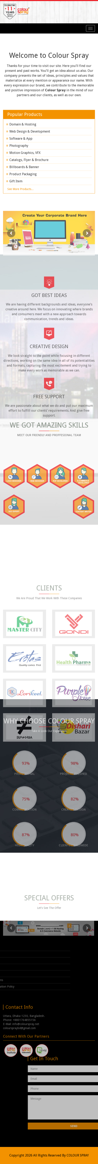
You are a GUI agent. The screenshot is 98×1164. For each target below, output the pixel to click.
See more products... (20, 196)
